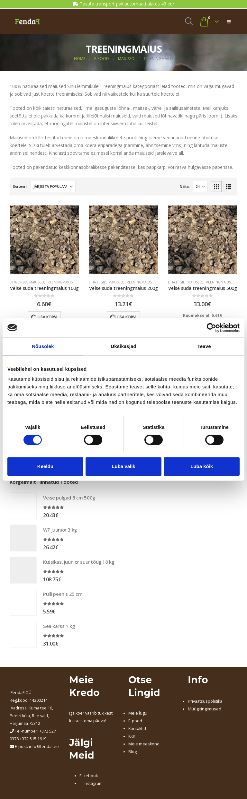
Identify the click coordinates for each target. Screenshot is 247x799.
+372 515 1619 (33, 739)
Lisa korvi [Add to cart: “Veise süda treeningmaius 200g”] (126, 317)
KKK (131, 736)
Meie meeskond (144, 744)
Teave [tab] (204, 346)
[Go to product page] (44, 239)
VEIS (78, 282)
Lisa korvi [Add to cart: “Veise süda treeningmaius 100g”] (47, 317)
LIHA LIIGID (18, 282)
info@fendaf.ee (44, 747)
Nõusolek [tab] (43, 346)
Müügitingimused (204, 709)
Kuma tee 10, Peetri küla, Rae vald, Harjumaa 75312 (31, 716)
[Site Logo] (27, 21)
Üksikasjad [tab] (123, 346)
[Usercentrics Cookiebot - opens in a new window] (211, 328)
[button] (189, 21)
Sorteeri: (20, 186)
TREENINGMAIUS (59, 282)
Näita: (184, 186)
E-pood (135, 721)
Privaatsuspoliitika (205, 701)
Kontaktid (137, 729)
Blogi (133, 752)
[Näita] (200, 186)
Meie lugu (137, 713)
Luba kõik (201, 466)
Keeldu (45, 466)
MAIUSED (36, 282)
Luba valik (123, 466)
